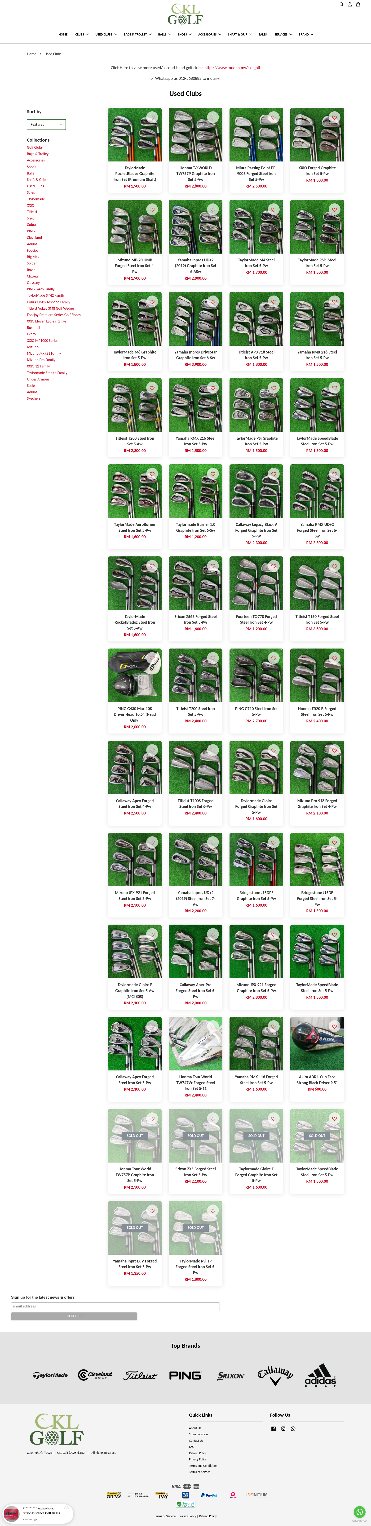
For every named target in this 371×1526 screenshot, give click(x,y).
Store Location (198, 1434)
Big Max (33, 257)
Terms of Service (199, 1472)
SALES (263, 34)
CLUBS (82, 34)
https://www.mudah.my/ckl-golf (232, 67)
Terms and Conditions (203, 1466)
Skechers (33, 398)
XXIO (30, 205)
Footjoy (33, 250)
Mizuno (33, 347)
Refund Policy (198, 1453)
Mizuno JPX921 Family (44, 353)
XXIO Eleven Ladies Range (46, 321)
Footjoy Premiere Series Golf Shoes (54, 315)
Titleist (32, 212)
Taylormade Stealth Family (47, 373)
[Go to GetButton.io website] (359, 1521)
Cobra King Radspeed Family (48, 302)
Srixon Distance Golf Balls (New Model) (43, 1513)
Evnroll (32, 334)
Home (31, 54)
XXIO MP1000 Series (42, 340)
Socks (31, 385)
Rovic (31, 270)
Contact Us (196, 1441)
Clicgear (33, 276)
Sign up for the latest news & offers (43, 1297)
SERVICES (283, 34)
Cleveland (34, 237)
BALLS (164, 34)
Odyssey (33, 282)
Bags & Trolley (38, 154)
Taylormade (36, 199)
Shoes (31, 167)
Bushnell (33, 327)
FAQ (191, 1447)
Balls (30, 173)
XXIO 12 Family (38, 366)
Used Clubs (35, 186)
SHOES (185, 34)
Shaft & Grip (36, 179)
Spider (32, 263)
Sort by (34, 111)
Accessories (36, 160)
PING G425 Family (40, 289)
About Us (195, 1428)
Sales (31, 192)
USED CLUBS (106, 34)
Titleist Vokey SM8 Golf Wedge (50, 308)
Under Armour (38, 379)
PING (31, 231)
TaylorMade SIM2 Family (46, 295)
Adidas (32, 244)
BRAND (306, 34)
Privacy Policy (198, 1459)
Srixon (31, 218)
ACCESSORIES (209, 34)
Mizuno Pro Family (41, 360)
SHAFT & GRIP (240, 34)
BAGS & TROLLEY (138, 34)
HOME (63, 34)
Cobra (31, 224)
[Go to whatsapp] (360, 1512)
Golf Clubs (35, 147)
